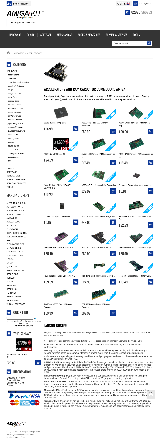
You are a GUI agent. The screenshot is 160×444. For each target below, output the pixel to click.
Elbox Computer (15, 244)
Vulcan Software (16, 304)
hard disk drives (14, 116)
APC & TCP (11, 225)
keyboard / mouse (15, 127)
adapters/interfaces (15, 86)
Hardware (18, 53)
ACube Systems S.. (16, 211)
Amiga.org (12, 218)
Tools (10, 187)
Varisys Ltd (12, 300)
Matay (10, 263)
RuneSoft (12, 278)
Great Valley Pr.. (16, 252)
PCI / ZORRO (13, 149)
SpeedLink (12, 289)
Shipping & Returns (16, 377)
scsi (9, 161)
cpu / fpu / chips (14, 105)
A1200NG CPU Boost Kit (17, 355)
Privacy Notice (13, 380)
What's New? (22, 333)
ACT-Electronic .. (16, 207)
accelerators (13, 75)
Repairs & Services (16, 183)
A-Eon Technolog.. (16, 203)
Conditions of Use (15, 382)
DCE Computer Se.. (16, 237)
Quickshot (12, 267)
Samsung (11, 285)
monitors (11, 142)
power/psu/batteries (15, 153)
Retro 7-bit (12, 274)
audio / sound (13, 97)
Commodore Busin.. (17, 233)
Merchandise (13, 176)
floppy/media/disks (15, 108)
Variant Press (14, 297)
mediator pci (12, 134)
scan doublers (13, 157)
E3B (8, 240)
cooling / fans (13, 101)
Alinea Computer (15, 214)
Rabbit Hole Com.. (16, 270)
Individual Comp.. (15, 255)
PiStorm (11, 78)
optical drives (13, 146)
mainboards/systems (16, 131)
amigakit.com (13, 222)
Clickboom (12, 229)
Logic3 (10, 259)
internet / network (14, 119)
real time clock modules (18, 82)
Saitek (10, 282)
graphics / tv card (14, 112)
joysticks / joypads (15, 123)
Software (12, 172)
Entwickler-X (14, 248)
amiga (10, 90)
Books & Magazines (17, 180)
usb (9, 164)
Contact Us (12, 385)
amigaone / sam (14, 93)
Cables (10, 168)
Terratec (12, 293)
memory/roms (13, 138)
